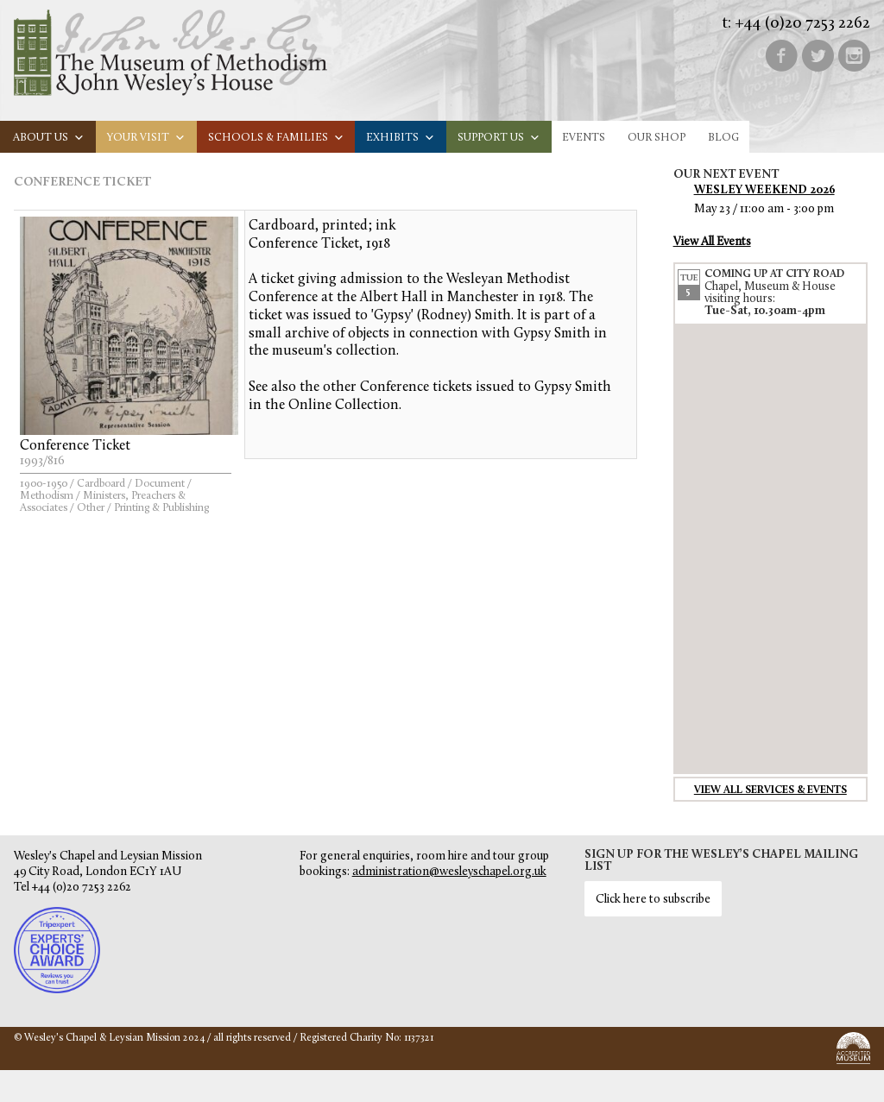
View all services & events (770, 790)
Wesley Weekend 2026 (764, 190)
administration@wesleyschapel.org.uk (449, 872)
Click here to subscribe (653, 899)
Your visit (146, 137)
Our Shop (656, 137)
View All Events (712, 242)
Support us (499, 137)
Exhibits (400, 137)
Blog (723, 137)
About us (49, 137)
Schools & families (276, 137)
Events (583, 137)
